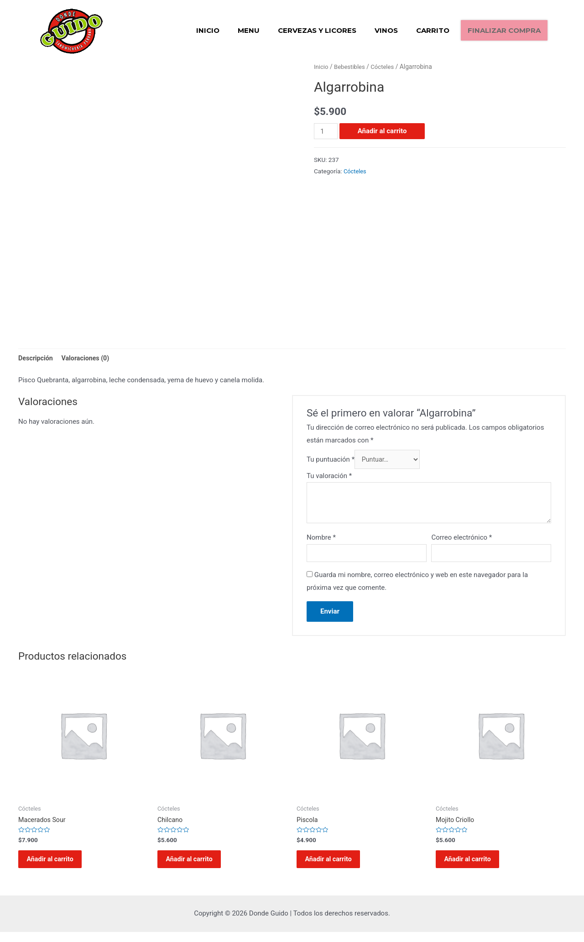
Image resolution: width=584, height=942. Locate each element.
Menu (249, 30)
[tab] (36, 359)
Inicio (207, 30)
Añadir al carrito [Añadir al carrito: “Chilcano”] (195, 866)
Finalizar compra (504, 30)
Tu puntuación (331, 461)
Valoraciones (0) (88, 358)
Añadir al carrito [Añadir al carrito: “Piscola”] (335, 866)
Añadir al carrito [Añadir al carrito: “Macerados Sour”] (56, 866)
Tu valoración (329, 478)
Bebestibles (351, 66)
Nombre (321, 540)
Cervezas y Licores (317, 30)
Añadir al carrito (383, 131)
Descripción (36, 358)
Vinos (386, 30)
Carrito (432, 30)
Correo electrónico (461, 540)
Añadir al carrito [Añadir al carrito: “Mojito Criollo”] (474, 866)
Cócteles (385, 66)
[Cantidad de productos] (326, 131)
